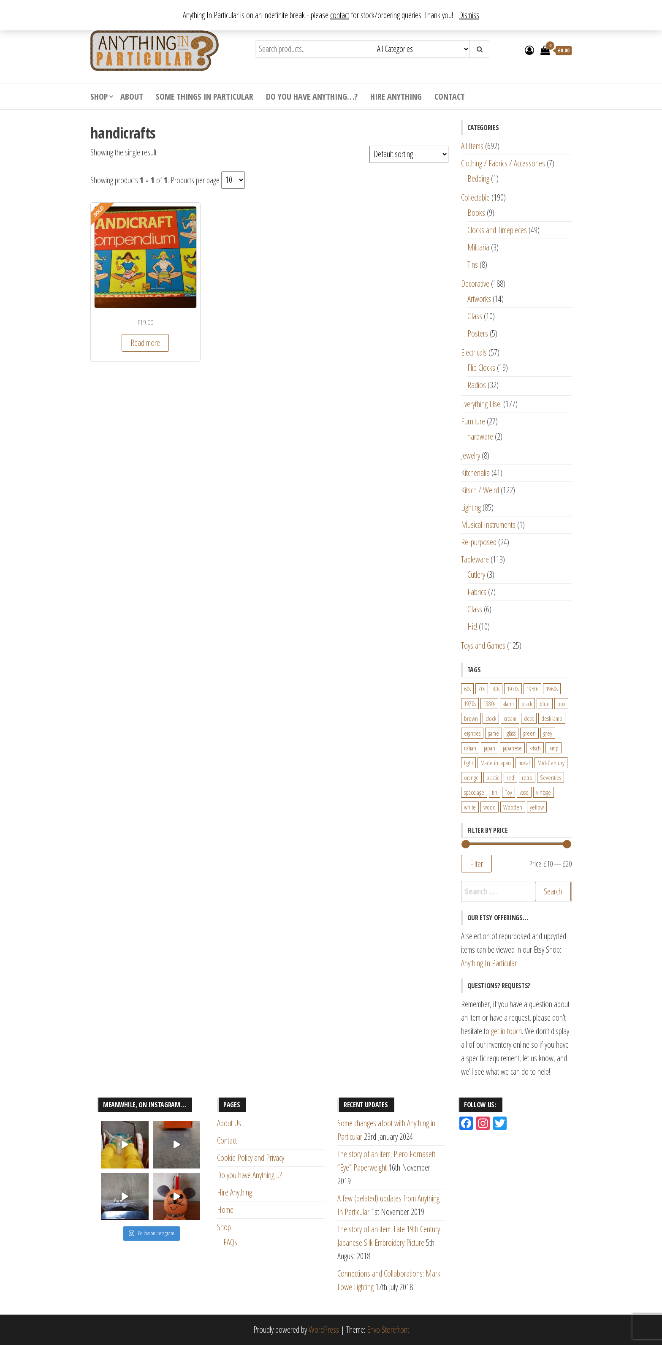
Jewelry (470, 455)
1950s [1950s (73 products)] (532, 689)
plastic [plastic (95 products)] (492, 777)
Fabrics (476, 592)
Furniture (473, 421)
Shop (99, 96)
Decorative (475, 283)
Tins (472, 264)
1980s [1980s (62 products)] (489, 703)
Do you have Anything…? (312, 96)
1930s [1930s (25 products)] (513, 689)
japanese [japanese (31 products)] (512, 748)
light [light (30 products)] (468, 762)
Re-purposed (478, 542)
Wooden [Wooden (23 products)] (512, 807)
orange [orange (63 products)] (471, 777)
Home (225, 1209)
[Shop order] (408, 154)
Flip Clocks (481, 367)
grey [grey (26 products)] (547, 733)
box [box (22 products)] (561, 703)
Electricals (474, 352)
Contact (449, 96)
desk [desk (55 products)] (529, 718)
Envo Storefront (388, 1329)
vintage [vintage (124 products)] (543, 792)
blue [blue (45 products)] (545, 703)
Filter (476, 863)
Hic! (472, 626)
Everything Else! (481, 404)
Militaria (478, 247)
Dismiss (469, 15)
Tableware (475, 559)
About (131, 96)
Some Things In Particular (204, 96)
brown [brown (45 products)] (471, 718)
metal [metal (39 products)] (524, 762)
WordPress (324, 1329)
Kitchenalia (475, 472)
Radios (476, 385)
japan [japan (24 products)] (489, 748)
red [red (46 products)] (510, 777)
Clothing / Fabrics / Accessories (503, 163)
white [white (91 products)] (470, 807)
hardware (480, 436)
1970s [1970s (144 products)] (470, 703)
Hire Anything (396, 96)
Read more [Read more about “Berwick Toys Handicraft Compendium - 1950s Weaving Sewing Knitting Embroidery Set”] (145, 342)
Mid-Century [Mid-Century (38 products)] (550, 762)
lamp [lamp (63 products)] (553, 748)
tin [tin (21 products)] (494, 792)
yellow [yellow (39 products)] (537, 807)
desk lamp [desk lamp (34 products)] (551, 718)
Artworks (479, 298)
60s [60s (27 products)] (467, 689)
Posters (477, 333)
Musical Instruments (488, 524)
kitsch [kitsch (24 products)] (535, 748)
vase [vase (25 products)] (524, 792)
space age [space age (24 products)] (474, 792)
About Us (229, 1123)
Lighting (471, 507)
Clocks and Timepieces (497, 230)
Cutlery (476, 574)
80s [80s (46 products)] (496, 689)
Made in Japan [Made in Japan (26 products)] (495, 762)
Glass (474, 316)
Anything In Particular (489, 963)
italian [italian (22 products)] (470, 748)
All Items (472, 146)
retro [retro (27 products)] (527, 777)
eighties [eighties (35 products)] (472, 733)
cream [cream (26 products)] (510, 718)
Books (476, 212)
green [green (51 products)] (529, 733)
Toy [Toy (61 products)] (508, 792)
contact (339, 15)
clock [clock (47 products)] (491, 718)
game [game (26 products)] (493, 733)
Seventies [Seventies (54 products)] (550, 777)
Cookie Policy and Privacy (250, 1157)
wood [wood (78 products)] (489, 807)
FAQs (230, 1242)
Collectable (475, 197)
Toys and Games (483, 645)
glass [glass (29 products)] (511, 733)
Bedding (478, 178)
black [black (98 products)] (526, 703)
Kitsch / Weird (480, 490)
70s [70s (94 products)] (481, 689)
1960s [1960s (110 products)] (552, 689)
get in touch (506, 1031)
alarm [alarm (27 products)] (508, 703)
